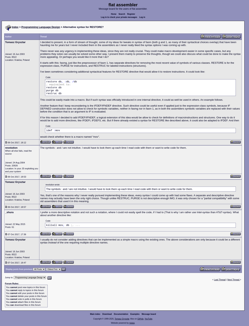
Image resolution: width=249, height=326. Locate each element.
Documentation (121, 314)
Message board (149, 314)
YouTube (148, 319)
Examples (135, 314)
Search (121, 14)
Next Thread (233, 279)
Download (107, 314)
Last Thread (220, 279)
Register (131, 14)
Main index (95, 314)
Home (114, 14)
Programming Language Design (40, 27)
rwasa (132, 323)
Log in (142, 17)
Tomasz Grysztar (122, 319)
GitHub (140, 319)
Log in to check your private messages (119, 17)
